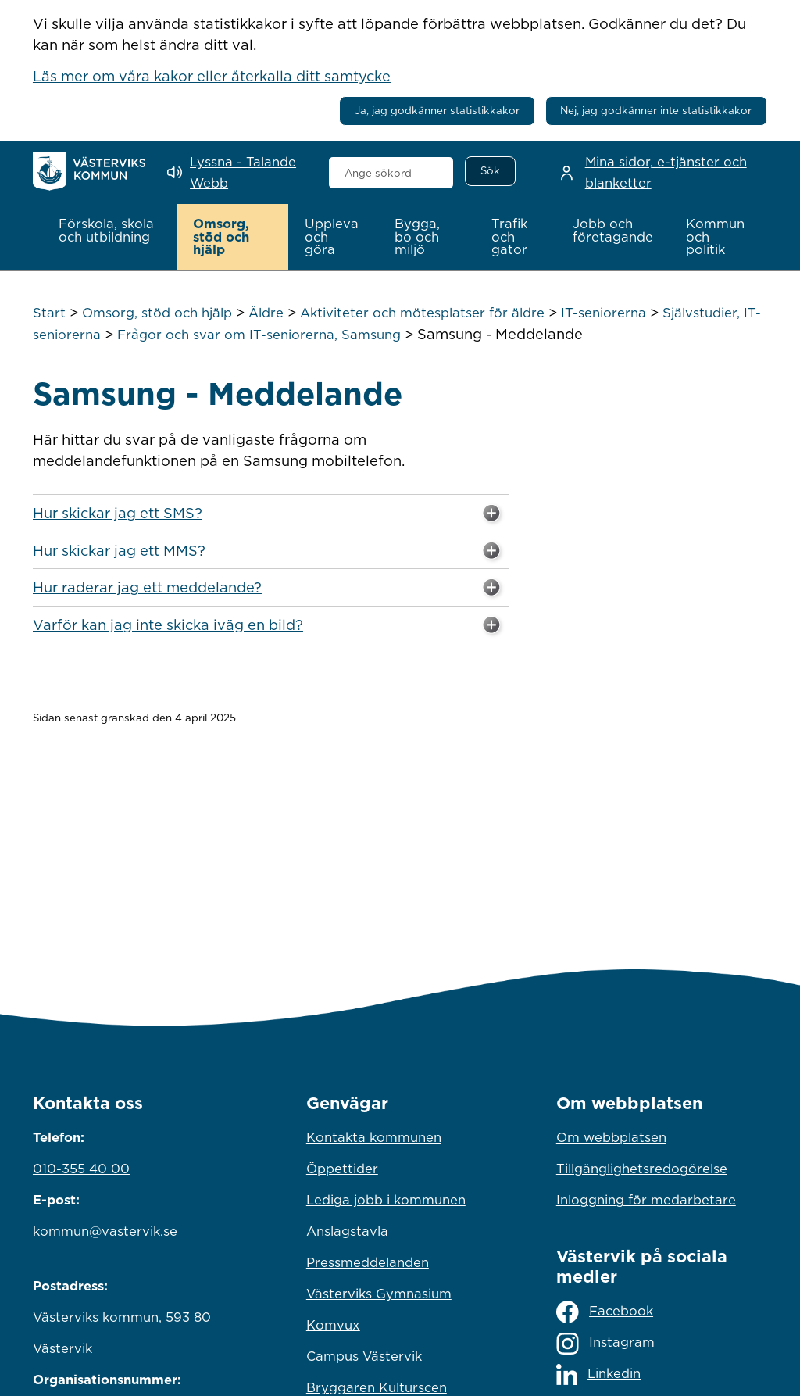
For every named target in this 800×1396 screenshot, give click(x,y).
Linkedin (598, 1374)
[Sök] (490, 171)
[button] (109, 230)
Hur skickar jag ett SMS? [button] (269, 514)
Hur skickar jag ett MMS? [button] (269, 551)
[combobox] (391, 173)
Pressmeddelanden (367, 1262)
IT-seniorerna (603, 312)
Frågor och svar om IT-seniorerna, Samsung (259, 334)
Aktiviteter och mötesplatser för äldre (422, 312)
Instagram (605, 1343)
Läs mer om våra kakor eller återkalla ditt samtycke (212, 75)
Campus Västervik (364, 1356)
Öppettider (342, 1168)
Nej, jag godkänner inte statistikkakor (656, 110)
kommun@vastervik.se (105, 1231)
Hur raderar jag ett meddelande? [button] (269, 588)
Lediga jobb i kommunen (386, 1200)
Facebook (604, 1312)
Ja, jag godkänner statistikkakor (437, 110)
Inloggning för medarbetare (646, 1200)
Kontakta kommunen (373, 1137)
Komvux (333, 1325)
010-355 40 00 (81, 1168)
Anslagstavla (347, 1231)
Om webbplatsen (611, 1137)
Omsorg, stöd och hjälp (157, 312)
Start (49, 312)
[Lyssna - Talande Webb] (236, 172)
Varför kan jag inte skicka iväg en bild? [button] (269, 625)
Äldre (266, 312)
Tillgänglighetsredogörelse (641, 1168)
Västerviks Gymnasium (379, 1293)
